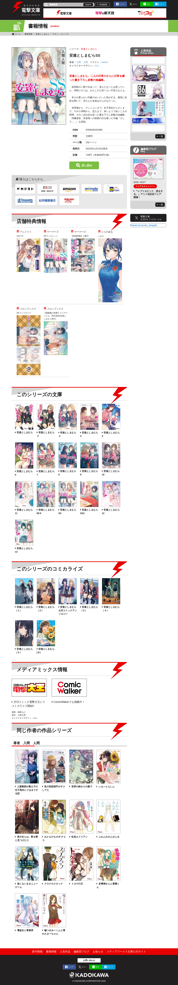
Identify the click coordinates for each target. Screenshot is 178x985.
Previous (148, 60)
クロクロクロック (53, 883)
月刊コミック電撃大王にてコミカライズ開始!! (28, 704)
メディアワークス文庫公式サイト (126, 951)
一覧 (161, 136)
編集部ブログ (81, 951)
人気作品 (65, 951)
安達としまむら (42, 34)
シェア (122, 4)
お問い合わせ (89, 960)
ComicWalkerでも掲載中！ (69, 702)
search (88, 4)
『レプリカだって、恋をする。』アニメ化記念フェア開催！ (148, 194)
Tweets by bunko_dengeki (143, 225)
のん (97, 65)
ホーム (18, 34)
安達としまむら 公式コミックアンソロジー (67, 610)
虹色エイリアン (79, 836)
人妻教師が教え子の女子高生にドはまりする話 (26, 790)
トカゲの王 (77, 883)
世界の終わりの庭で (81, 786)
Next (148, 128)
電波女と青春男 (25, 930)
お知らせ (98, 951)
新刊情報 (37, 951)
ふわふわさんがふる (109, 836)
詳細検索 (103, 4)
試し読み (87, 165)
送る (148, 4)
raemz (104, 62)
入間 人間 (82, 62)
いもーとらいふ (106, 786)
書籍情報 (28, 34)
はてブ (161, 4)
